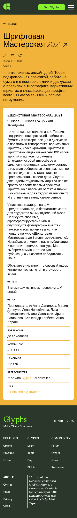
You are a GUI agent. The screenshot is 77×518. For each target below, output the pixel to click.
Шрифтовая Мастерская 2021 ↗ (35, 40)
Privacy (8, 499)
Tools (30, 453)
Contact (8, 484)
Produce (8, 453)
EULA (31, 467)
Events (55, 453)
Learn (30, 445)
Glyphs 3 (28, 378)
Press (6, 492)
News (54, 460)
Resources (57, 467)
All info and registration (23, 392)
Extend (7, 460)
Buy (29, 460)
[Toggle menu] (72, 7)
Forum (55, 445)
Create (7, 445)
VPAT (6, 506)
